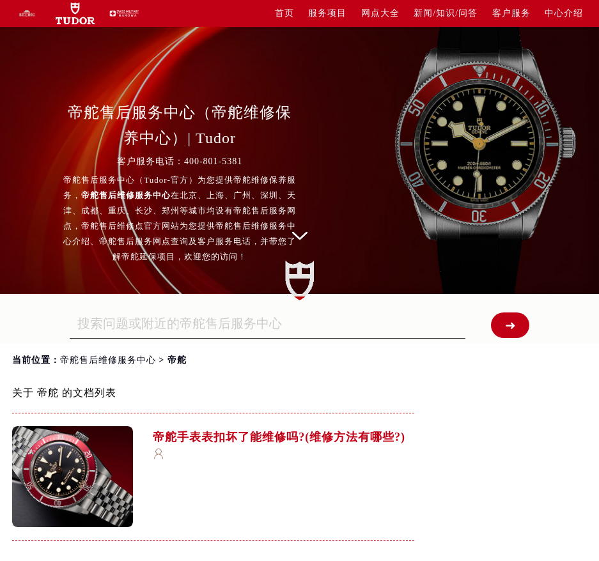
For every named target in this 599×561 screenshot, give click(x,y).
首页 (284, 13)
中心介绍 (564, 13)
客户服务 (511, 13)
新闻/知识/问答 (446, 13)
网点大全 (380, 13)
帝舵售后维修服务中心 (108, 360)
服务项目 (327, 13)
